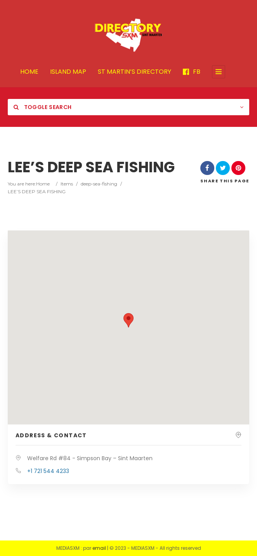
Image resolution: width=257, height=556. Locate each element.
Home (43, 184)
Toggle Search (42, 107)
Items (67, 184)
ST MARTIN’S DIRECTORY (134, 72)
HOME (29, 72)
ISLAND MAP (68, 72)
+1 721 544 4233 (48, 471)
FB (191, 72)
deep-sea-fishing (99, 184)
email (99, 548)
